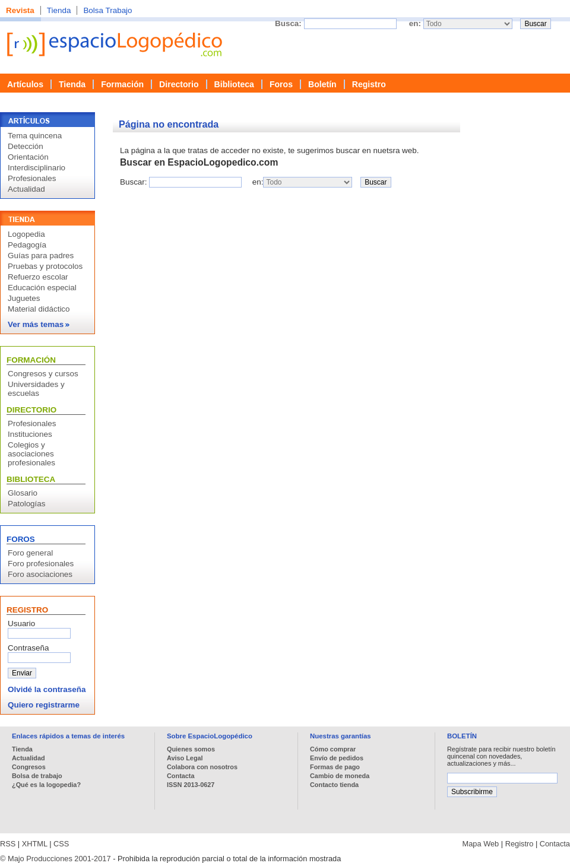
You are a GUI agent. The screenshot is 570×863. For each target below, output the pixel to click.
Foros (281, 84)
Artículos (25, 84)
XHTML (35, 843)
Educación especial (42, 287)
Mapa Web (481, 843)
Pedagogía (27, 244)
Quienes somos (191, 749)
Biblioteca (234, 84)
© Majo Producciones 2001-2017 (55, 858)
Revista (20, 10)
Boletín (322, 84)
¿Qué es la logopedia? (46, 784)
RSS (7, 843)
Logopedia (26, 234)
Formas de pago (335, 766)
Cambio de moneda (339, 775)
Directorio (179, 84)
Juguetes (24, 298)
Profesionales (32, 178)
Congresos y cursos (43, 373)
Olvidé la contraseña (47, 689)
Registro (369, 84)
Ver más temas (38, 324)
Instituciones (30, 434)
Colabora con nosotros (202, 766)
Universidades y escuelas (36, 389)
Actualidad (26, 189)
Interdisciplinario (36, 167)
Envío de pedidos (336, 758)
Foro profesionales (41, 563)
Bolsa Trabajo (107, 10)
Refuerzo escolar (38, 276)
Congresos (29, 766)
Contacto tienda (334, 784)
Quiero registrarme (44, 704)
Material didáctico (39, 308)
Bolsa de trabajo (37, 775)
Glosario (22, 492)
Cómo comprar (333, 749)
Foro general (30, 552)
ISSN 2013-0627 (190, 784)
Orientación (28, 157)
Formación (122, 84)
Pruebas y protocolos (45, 266)
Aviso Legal (185, 758)
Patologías (27, 503)
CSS (61, 843)
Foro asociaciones (40, 574)
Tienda (59, 10)
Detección (25, 146)
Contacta (181, 775)
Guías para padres (41, 255)
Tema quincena (35, 135)
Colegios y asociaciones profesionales (31, 453)
